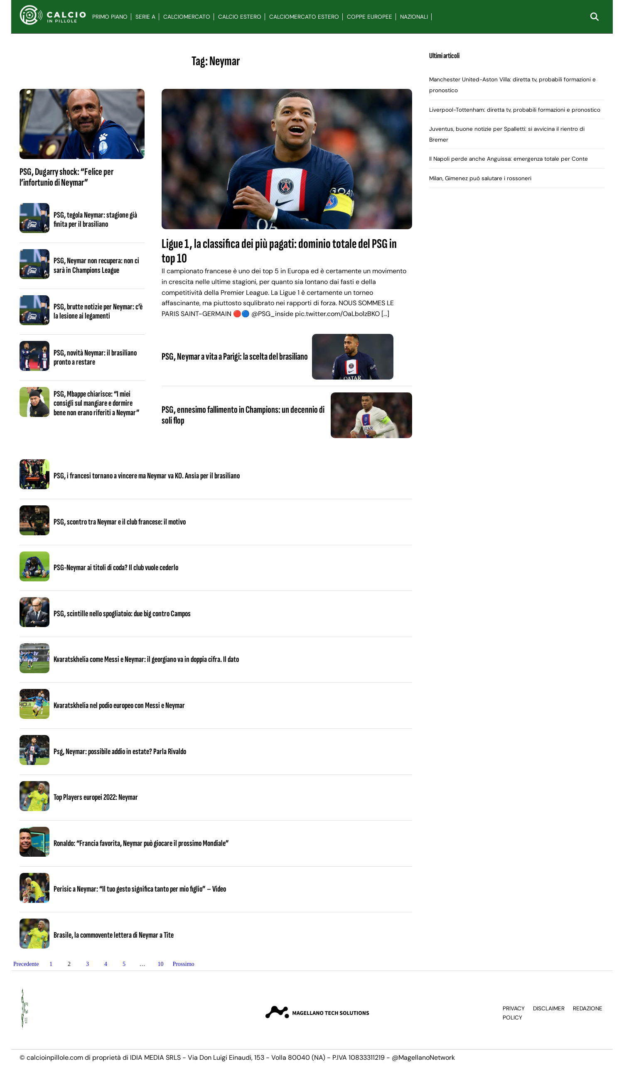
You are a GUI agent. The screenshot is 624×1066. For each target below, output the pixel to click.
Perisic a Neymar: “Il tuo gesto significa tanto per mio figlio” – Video (140, 889)
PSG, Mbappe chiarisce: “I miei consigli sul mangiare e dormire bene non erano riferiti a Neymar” (97, 403)
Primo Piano (110, 16)
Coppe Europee (369, 16)
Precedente (26, 964)
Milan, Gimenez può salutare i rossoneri (480, 178)
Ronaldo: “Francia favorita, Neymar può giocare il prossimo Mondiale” (141, 843)
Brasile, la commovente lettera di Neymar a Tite (114, 935)
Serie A (145, 16)
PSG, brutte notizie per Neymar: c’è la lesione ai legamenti (98, 311)
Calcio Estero (239, 16)
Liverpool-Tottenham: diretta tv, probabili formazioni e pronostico (514, 109)
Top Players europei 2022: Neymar (96, 797)
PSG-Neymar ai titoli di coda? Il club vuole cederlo (116, 568)
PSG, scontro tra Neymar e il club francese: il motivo (120, 522)
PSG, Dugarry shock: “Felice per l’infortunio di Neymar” (66, 177)
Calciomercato (186, 16)
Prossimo (183, 964)
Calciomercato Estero (304, 16)
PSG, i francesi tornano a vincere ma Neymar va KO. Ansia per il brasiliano (147, 476)
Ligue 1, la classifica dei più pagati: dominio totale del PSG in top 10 (279, 251)
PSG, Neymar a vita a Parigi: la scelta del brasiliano (235, 356)
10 (160, 964)
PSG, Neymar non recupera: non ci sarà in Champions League (96, 265)
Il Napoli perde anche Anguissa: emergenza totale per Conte (508, 158)
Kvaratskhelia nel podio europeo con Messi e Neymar (119, 706)
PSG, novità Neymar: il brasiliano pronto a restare (95, 357)
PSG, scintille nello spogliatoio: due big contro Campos (122, 614)
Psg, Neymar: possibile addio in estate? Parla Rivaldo (120, 752)
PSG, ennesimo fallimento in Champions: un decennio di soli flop (243, 415)
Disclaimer (549, 1008)
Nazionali (414, 16)
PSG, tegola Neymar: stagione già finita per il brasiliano (95, 219)
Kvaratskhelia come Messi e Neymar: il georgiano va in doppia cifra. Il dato (146, 659)
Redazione (587, 1008)
